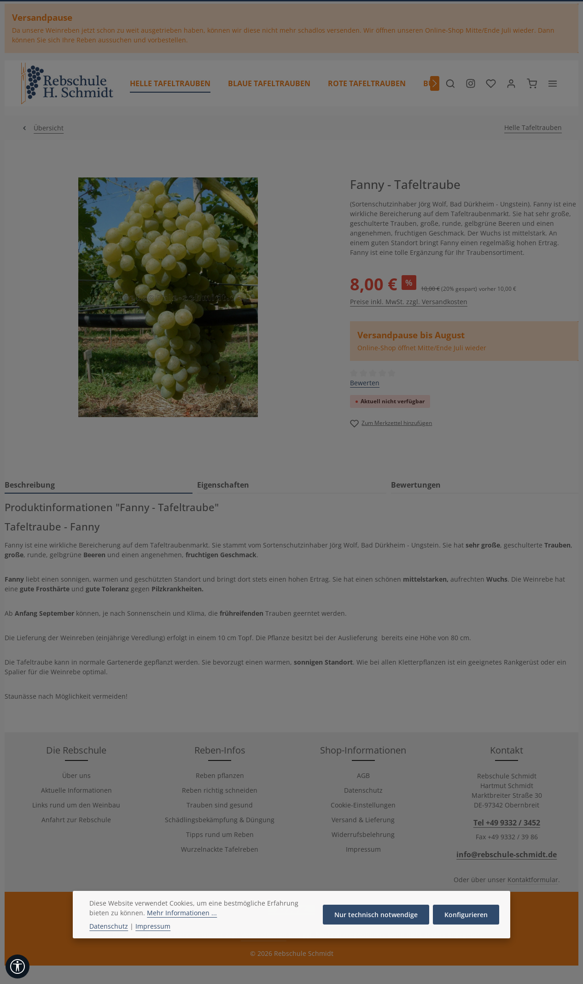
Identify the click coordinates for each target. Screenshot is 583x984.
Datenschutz (363, 790)
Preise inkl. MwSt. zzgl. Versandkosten (408, 301)
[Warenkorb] (532, 83)
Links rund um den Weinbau (76, 805)
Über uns (76, 775)
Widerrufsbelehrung (363, 834)
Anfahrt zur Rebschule (76, 819)
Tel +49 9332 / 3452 (506, 823)
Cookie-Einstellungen (363, 805)
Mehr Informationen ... (182, 933)
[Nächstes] (434, 83)
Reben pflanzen (220, 775)
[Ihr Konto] (511, 83)
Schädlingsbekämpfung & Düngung (219, 819)
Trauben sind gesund (220, 805)
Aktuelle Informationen (76, 790)
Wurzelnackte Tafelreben (219, 849)
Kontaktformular (532, 879)
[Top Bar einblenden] (552, 83)
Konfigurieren (466, 935)
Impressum (363, 849)
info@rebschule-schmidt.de (506, 854)
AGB (363, 775)
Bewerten (364, 382)
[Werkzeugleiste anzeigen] (17, 966)
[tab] (98, 485)
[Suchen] (450, 83)
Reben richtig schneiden (219, 790)
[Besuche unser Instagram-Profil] (470, 83)
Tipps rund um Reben (220, 834)
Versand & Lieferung (363, 819)
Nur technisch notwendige (376, 935)
